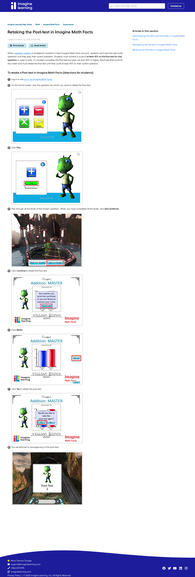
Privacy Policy (14, 575)
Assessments (68, 24)
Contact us (176, 6)
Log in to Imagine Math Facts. (38, 79)
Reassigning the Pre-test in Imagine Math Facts (154, 44)
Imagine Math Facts (51, 24)
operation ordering (22, 53)
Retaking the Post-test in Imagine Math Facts (153, 50)
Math (38, 24)
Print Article (17, 46)
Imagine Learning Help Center (20, 24)
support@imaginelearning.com (26, 564)
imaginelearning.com (21, 572)
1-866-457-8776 (17, 568)
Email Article (38, 46)
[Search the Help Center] (137, 6)
